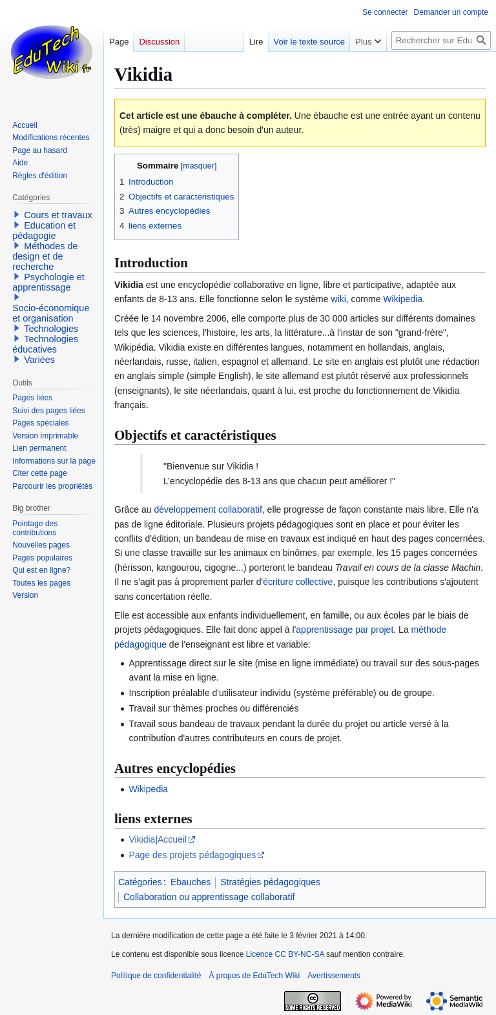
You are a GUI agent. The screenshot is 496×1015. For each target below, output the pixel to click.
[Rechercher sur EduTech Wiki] (441, 40)
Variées (39, 359)
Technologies (51, 328)
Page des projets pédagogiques (192, 855)
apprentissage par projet (344, 629)
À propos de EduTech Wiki (254, 975)
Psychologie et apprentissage (48, 282)
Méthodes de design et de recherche (45, 256)
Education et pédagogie (44, 230)
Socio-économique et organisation (50, 313)
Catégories (140, 882)
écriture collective (298, 582)
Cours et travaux (58, 215)
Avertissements (333, 975)
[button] (16, 214)
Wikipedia (402, 299)
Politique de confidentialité (156, 975)
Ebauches (190, 882)
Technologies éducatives (45, 344)
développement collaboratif (208, 509)
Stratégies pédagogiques (270, 882)
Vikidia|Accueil (158, 839)
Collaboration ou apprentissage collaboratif (208, 897)
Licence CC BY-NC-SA (285, 954)
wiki (338, 299)
